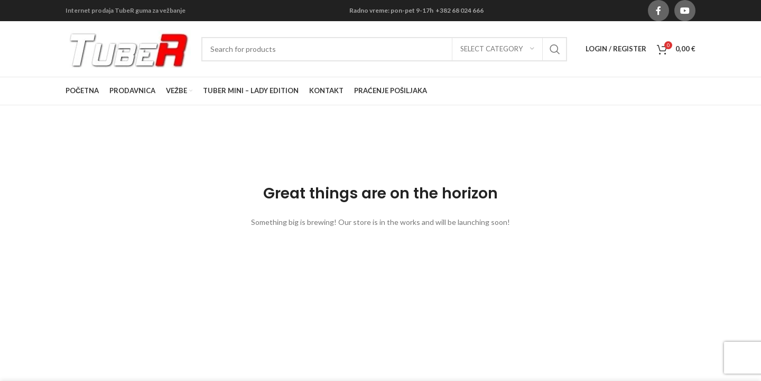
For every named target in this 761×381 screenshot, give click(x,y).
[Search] (384, 49)
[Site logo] (128, 47)
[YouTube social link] (684, 10)
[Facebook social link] (658, 10)
